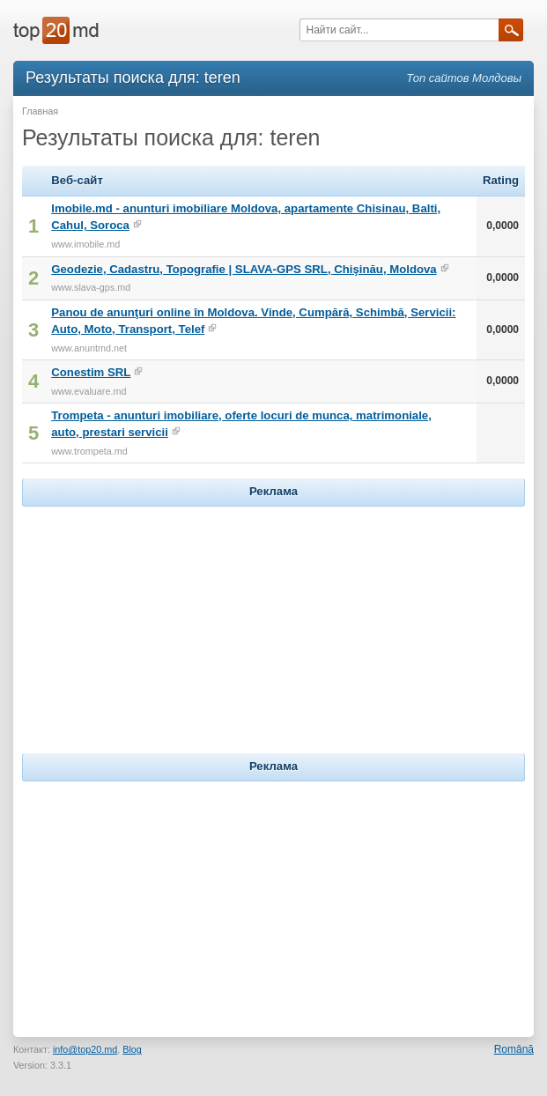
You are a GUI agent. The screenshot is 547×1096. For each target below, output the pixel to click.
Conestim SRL (90, 372)
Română (514, 1049)
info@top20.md (85, 1049)
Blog (132, 1049)
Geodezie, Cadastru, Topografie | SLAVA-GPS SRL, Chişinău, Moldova (243, 269)
